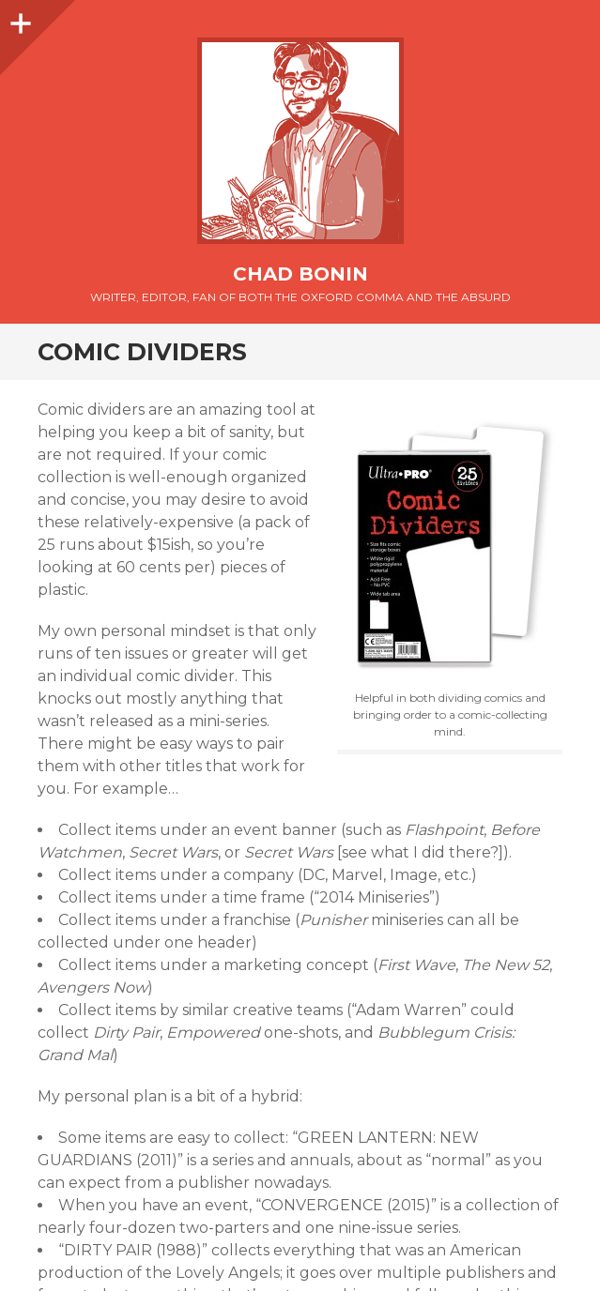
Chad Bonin (300, 274)
